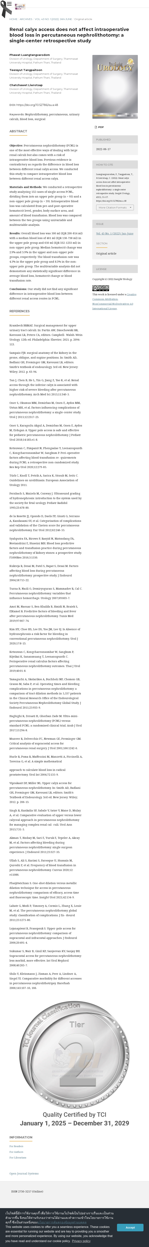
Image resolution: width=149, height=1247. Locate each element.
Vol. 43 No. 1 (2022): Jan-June (53, 19)
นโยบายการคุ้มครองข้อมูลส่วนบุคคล (62, 1222)
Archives (26, 19)
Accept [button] (130, 1227)
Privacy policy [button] (81, 1241)
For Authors (16, 1152)
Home (13, 19)
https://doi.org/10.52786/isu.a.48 (37, 105)
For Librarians (17, 1157)
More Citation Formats (112, 207)
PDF (101, 127)
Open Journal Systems (24, 1173)
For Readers (16, 1146)
